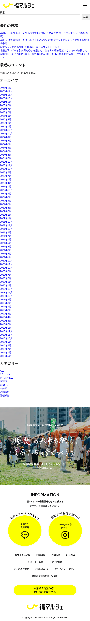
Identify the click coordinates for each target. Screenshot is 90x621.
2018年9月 (5, 342)
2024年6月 (5, 147)
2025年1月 (5, 126)
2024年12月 (6, 130)
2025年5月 (5, 116)
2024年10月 (6, 133)
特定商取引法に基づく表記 (45, 576)
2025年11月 (6, 94)
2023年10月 (6, 168)
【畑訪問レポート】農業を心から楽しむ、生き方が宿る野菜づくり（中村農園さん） (45, 50)
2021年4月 (5, 246)
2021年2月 (5, 253)
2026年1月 (5, 87)
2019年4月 (5, 317)
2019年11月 (6, 292)
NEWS (3, 381)
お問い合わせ (41, 569)
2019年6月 (5, 310)
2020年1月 (5, 285)
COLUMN (5, 374)
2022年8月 (5, 197)
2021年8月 (5, 232)
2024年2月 (5, 158)
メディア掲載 (55, 562)
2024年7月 (5, 144)
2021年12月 (6, 221)
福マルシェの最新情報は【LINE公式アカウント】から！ (29, 47)
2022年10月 (6, 190)
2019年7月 (5, 306)
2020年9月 (5, 271)
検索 (2, 12)
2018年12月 (6, 331)
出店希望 (70, 555)
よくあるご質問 (21, 569)
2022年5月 (5, 204)
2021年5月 (5, 243)
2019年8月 (5, 303)
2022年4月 (5, 207)
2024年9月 (5, 137)
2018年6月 (5, 352)
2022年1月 (5, 218)
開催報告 (4, 395)
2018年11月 (6, 334)
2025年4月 (5, 119)
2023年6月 (5, 179)
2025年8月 (5, 105)
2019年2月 (5, 324)
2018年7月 (5, 349)
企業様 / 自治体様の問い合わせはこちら (45, 590)
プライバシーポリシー (65, 569)
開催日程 (40, 555)
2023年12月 (6, 161)
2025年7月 (5, 108)
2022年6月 (5, 200)
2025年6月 (5, 112)
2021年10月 (6, 229)
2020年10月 (6, 267)
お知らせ (55, 555)
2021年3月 (5, 250)
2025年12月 (6, 91)
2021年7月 (5, 236)
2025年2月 (5, 123)
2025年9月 (5, 101)
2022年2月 (5, 214)
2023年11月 (6, 165)
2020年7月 (5, 274)
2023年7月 (5, 176)
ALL (2, 370)
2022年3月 (5, 211)
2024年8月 (5, 140)
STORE (4, 385)
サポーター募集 (35, 562)
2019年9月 (5, 299)
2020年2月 (5, 281)
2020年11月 (6, 264)
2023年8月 (5, 172)
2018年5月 (5, 356)
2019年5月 (5, 313)
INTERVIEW (6, 378)
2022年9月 (5, 193)
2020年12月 (6, 260)
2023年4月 (5, 183)
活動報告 (4, 392)
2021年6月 (5, 239)
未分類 (3, 388)
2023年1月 (5, 186)
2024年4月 (5, 154)
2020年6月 (5, 278)
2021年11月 (6, 225)
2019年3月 (5, 320)
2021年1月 (5, 257)
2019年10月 (6, 296)
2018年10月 (6, 338)
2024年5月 (5, 151)
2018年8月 (5, 345)
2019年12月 (6, 289)
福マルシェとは (22, 555)
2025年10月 (6, 98)
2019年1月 (5, 327)
